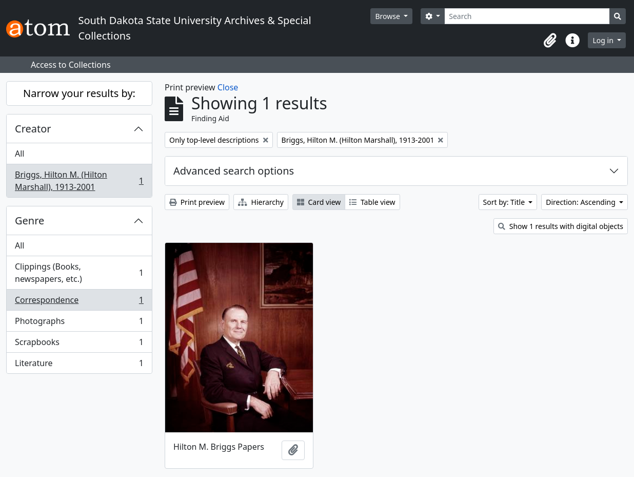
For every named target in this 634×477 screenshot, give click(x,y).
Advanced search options (233, 171)
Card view (319, 202)
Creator (33, 129)
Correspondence (79, 302)
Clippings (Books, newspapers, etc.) (79, 272)
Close (228, 87)
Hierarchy (261, 202)
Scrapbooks (79, 344)
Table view (372, 202)
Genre (29, 220)
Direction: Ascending (581, 202)
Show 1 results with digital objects (560, 226)
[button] (550, 40)
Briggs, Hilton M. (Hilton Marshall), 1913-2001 (79, 181)
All (19, 153)
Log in (603, 40)
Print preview (197, 202)
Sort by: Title (505, 202)
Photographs (79, 323)
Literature (79, 365)
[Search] (527, 16)
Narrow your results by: (79, 93)
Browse (388, 16)
